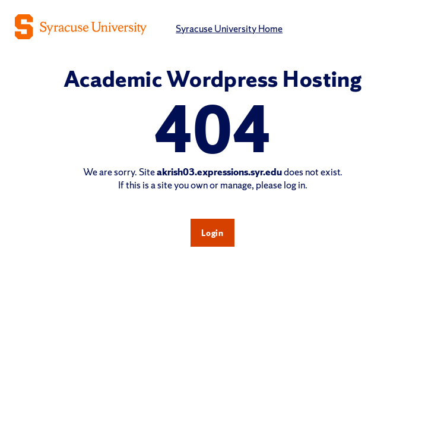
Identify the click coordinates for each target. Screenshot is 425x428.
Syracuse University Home (229, 28)
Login (212, 232)
